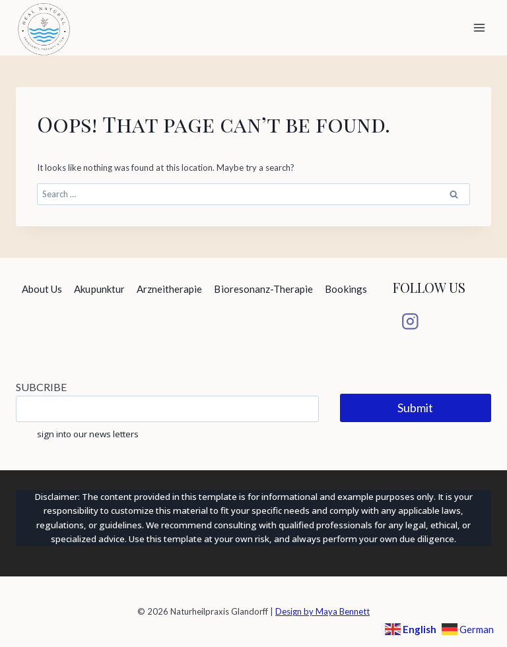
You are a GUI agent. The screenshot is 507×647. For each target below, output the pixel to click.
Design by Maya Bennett (322, 611)
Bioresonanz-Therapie (263, 289)
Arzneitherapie (170, 289)
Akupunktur (99, 289)
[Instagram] (410, 321)
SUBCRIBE (41, 387)
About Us (42, 289)
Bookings (345, 289)
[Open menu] (479, 27)
